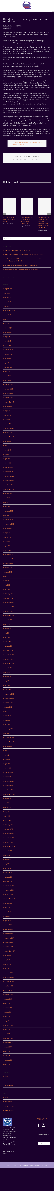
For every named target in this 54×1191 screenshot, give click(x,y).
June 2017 (8, 502)
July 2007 (7, 960)
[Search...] (27, 238)
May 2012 (7, 720)
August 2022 (8, 332)
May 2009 (7, 864)
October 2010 (9, 790)
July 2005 (7, 1003)
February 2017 (9, 511)
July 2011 (7, 750)
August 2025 (8, 289)
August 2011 (8, 746)
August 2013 (8, 668)
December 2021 (9, 350)
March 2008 (8, 925)
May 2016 (7, 541)
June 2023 (8, 319)
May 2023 (7, 323)
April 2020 (8, 380)
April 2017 (7, 506)
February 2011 (9, 772)
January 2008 (9, 933)
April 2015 (7, 589)
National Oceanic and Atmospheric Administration (9, 1133)
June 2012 (8, 716)
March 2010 (8, 820)
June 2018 (8, 450)
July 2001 (7, 1051)
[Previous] (4, 214)
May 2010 (7, 811)
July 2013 (7, 672)
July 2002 (7, 1034)
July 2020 (7, 371)
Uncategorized (9, 1085)
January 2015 (9, 598)
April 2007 (8, 968)
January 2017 (9, 515)
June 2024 (8, 306)
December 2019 (9, 393)
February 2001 (9, 1060)
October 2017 (8, 485)
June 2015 (8, 581)
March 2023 (8, 328)
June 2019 (8, 415)
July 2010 (7, 803)
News (6, 1076)
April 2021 (7, 363)
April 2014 (7, 637)
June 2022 (8, 341)
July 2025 (7, 293)
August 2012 (8, 707)
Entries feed (8, 1101)
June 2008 (8, 912)
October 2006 (9, 986)
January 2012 (9, 733)
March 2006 (8, 990)
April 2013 (7, 685)
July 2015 (7, 576)
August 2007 (8, 955)
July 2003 (7, 1029)
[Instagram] (43, 1125)
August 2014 (8, 620)
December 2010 (9, 781)
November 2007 (9, 942)
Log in (6, 1097)
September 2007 (10, 951)
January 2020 (9, 389)
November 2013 (9, 655)
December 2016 (9, 520)
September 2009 (10, 846)
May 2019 (7, 419)
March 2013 (8, 689)
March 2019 (8, 424)
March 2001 (8, 1056)
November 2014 (9, 607)
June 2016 (8, 537)
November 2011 (9, 737)
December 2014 (9, 602)
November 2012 (9, 698)
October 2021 (9, 354)
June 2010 (8, 807)
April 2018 (7, 459)
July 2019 (7, 411)
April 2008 (8, 920)
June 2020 (8, 376)
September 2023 (10, 310)
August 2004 (8, 1012)
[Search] (4, 238)
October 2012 (9, 703)
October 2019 (9, 398)
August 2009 (8, 851)
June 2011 (8, 755)
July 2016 (7, 533)
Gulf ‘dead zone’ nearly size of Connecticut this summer (21, 265)
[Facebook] (38, 1125)
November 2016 (9, 524)
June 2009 (8, 859)
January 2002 (9, 1038)
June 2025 (8, 297)
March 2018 (8, 463)
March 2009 (8, 872)
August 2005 (8, 999)
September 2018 (9, 437)
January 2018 (9, 472)
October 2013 (9, 659)
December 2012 (9, 694)
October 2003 (9, 1025)
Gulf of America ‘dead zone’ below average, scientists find (22, 270)
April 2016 (7, 546)
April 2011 (7, 764)
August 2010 (8, 798)
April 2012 (7, 724)
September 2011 (9, 742)
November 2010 (9, 785)
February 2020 (9, 384)
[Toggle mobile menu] (53, 11)
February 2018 (9, 467)
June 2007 (8, 964)
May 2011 (7, 759)
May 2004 (7, 1021)
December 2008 (9, 886)
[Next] (49, 214)
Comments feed (9, 1106)
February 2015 (9, 594)
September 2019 (9, 402)
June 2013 (8, 676)
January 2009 (9, 881)
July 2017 (7, 498)
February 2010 (9, 825)
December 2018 (9, 428)
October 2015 (9, 567)
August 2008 (8, 903)
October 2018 (9, 432)
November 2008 (9, 890)
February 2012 (9, 729)
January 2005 (9, 1008)
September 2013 (9, 663)
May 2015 (7, 585)
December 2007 (9, 938)
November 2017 (9, 480)
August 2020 (8, 367)
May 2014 (7, 633)
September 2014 (9, 615)
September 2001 (9, 1042)
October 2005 (9, 994)
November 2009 (9, 838)
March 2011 (8, 768)
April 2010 (7, 816)
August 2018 (8, 441)
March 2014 (8, 642)
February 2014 (9, 646)
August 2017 (8, 493)
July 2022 (7, 337)
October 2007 (9, 947)
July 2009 (7, 855)
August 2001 (8, 1047)
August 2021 (8, 358)
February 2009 (9, 877)
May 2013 (7, 681)
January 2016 (9, 554)
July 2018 (7, 445)
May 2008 (7, 916)
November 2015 (9, 563)
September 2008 (10, 899)
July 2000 (7, 1064)
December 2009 (9, 833)
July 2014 (7, 624)
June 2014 (8, 628)
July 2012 (7, 711)
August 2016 (8, 528)
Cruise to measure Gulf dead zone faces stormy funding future (24, 254)
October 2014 (9, 611)
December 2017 (9, 476)
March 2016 (8, 550)
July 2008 (7, 907)
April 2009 (8, 868)
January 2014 (9, 650)
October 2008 (9, 894)
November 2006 (9, 981)
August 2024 (8, 302)
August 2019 (8, 406)
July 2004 (7, 1016)
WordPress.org (9, 1110)
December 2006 (9, 977)
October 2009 (9, 842)
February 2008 (9, 929)
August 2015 (8, 572)
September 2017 (9, 489)
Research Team (9, 1081)
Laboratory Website (43, 1134)
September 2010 (9, 794)
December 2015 (9, 559)
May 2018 (7, 454)
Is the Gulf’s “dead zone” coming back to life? (9, 219)
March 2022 (8, 345)
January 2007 (9, 973)
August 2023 (8, 315)
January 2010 (9, 829)
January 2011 (8, 777)
